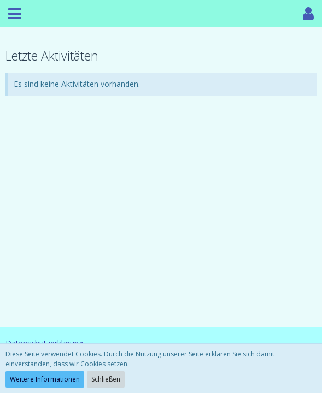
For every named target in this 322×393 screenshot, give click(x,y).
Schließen (105, 379)
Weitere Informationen (45, 379)
